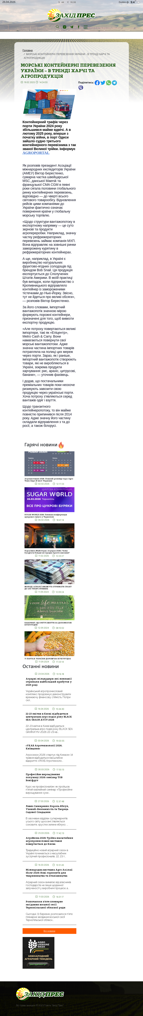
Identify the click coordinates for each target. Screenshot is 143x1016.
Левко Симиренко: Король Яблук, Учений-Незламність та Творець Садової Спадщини (47, 809)
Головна (28, 50)
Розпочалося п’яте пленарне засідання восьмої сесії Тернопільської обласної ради (45, 904)
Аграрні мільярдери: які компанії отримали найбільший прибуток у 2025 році (49, 681)
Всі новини (49, 931)
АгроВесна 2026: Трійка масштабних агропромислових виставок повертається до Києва (49, 841)
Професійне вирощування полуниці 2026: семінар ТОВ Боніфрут (44, 777)
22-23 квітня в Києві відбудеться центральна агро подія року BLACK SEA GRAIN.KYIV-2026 (49, 716)
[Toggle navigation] (86, 27)
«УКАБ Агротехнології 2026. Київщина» (44, 747)
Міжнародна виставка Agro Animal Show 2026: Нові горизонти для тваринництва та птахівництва (49, 872)
